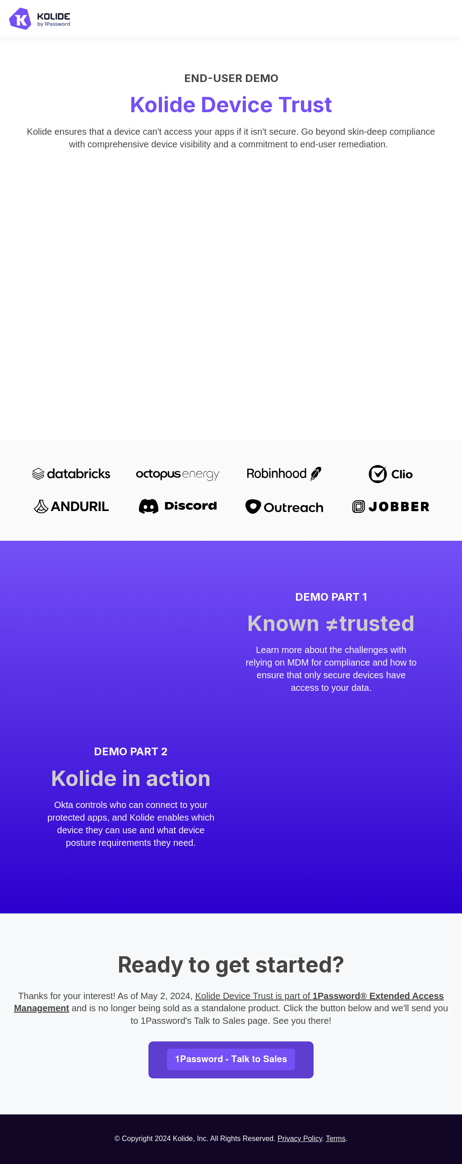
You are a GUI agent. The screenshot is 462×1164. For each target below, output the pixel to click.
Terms (336, 1138)
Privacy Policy (299, 1138)
